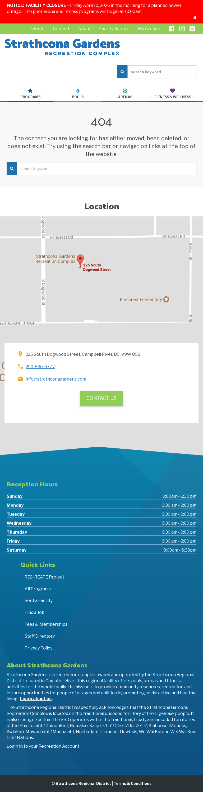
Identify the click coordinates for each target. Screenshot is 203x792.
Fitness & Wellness (173, 93)
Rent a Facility (39, 600)
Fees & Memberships (46, 624)
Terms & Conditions (132, 783)
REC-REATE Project (44, 577)
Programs (30, 93)
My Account (150, 28)
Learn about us (36, 698)
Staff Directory (40, 636)
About (84, 28)
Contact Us (101, 398)
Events (37, 28)
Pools (78, 93)
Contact (61, 28)
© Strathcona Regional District (81, 783)
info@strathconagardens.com (56, 379)
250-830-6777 (40, 366)
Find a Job (34, 612)
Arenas (125, 93)
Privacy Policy (38, 648)
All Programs (38, 588)
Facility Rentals (114, 28)
